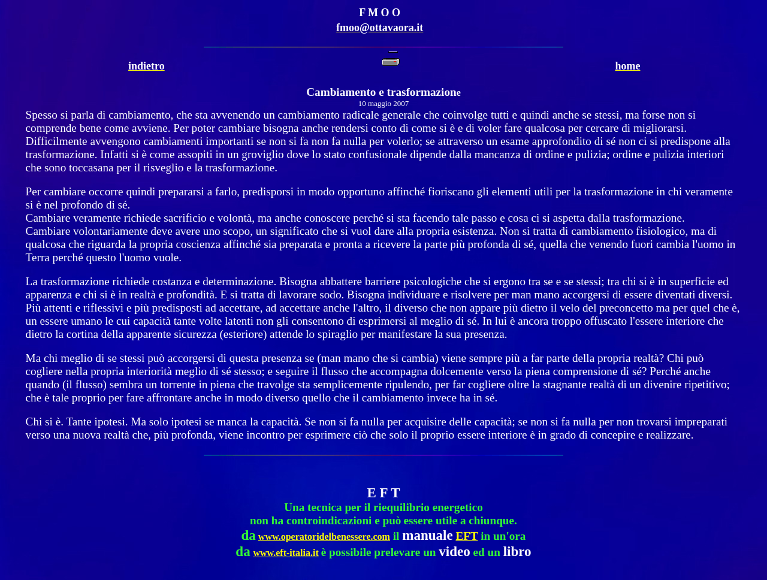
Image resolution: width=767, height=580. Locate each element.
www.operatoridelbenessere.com (324, 536)
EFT (466, 536)
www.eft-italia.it (285, 553)
